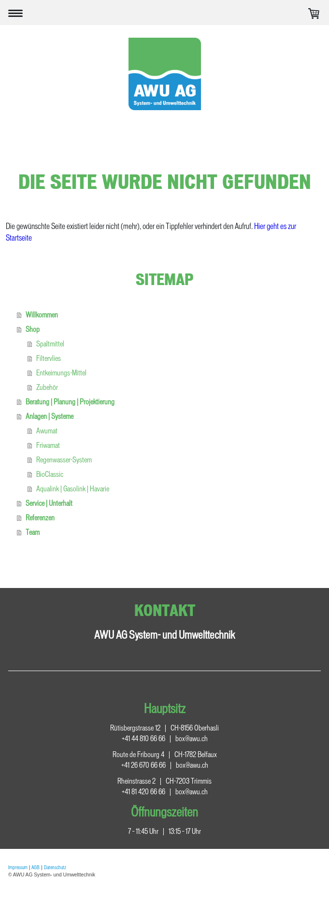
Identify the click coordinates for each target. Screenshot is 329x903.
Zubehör (47, 387)
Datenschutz (55, 867)
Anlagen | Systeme (49, 416)
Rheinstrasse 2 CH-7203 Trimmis (164, 781)
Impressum (18, 867)
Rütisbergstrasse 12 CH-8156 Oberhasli (164, 728)
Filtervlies (48, 358)
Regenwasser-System (64, 460)
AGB (35, 867)
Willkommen (42, 315)
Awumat (46, 431)
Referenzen (40, 518)
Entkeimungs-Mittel (61, 373)
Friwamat (48, 445)
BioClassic (49, 474)
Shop (33, 329)
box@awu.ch (191, 738)
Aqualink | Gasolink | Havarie (72, 489)
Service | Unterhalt (49, 503)
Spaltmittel (50, 344)
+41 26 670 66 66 (143, 765)
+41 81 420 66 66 (143, 792)
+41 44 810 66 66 (143, 738)
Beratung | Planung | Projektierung (70, 402)
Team (33, 532)
